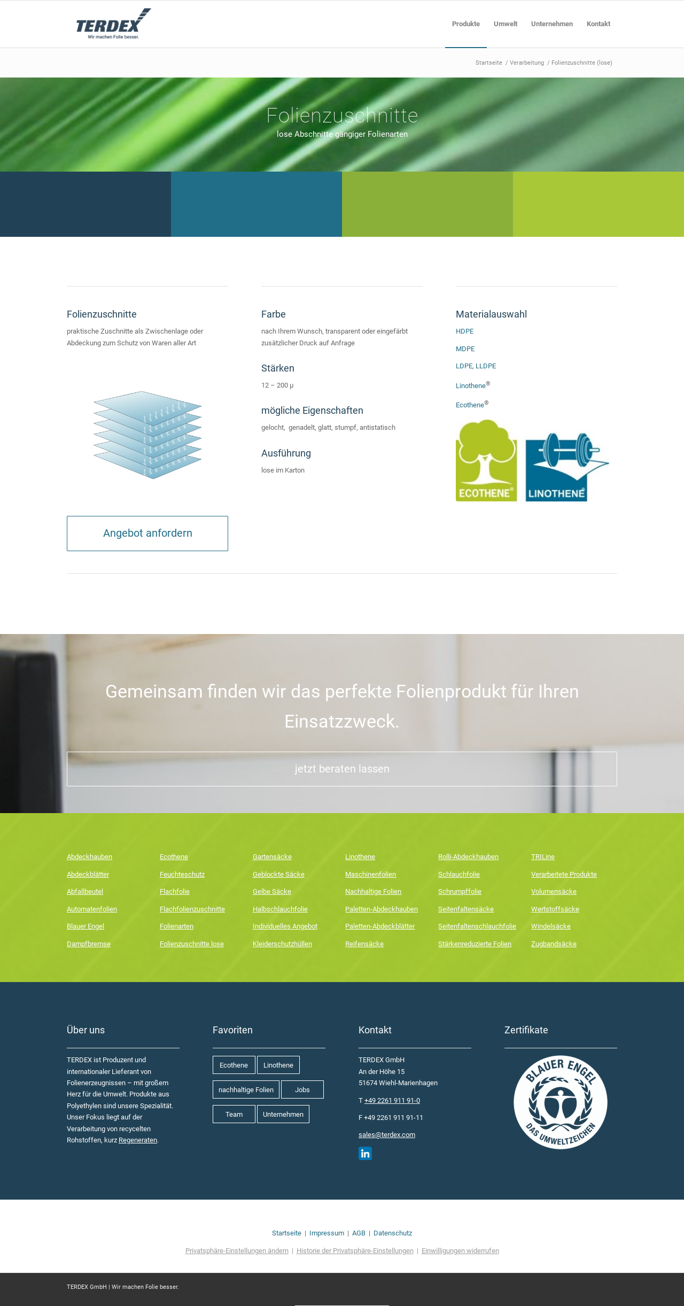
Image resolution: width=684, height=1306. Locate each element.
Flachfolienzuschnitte (192, 909)
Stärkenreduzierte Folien (474, 944)
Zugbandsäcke (554, 944)
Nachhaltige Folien (373, 891)
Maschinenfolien (370, 874)
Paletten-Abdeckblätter (380, 926)
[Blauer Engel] (560, 1102)
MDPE (465, 349)
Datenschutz (393, 1233)
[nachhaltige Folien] (246, 1089)
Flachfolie (175, 891)
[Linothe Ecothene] (532, 460)
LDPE (464, 366)
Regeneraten (138, 1140)
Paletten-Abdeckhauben (381, 909)
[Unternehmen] (283, 1114)
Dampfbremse (89, 944)
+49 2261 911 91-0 (392, 1100)
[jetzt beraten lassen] (342, 769)
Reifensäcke (364, 944)
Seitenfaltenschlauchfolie (477, 926)
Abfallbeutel (85, 891)
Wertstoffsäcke (555, 909)
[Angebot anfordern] (147, 533)
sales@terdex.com (387, 1135)
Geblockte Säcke (279, 874)
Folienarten (176, 926)
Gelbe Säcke (272, 891)
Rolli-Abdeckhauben (468, 857)
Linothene (471, 386)
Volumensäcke (554, 891)
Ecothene (470, 405)
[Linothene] (278, 1065)
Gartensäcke (272, 857)
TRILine (543, 857)
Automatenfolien (92, 909)
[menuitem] (466, 24)
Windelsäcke (551, 926)
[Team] (234, 1114)
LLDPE (486, 366)
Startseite (286, 1233)
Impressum (326, 1233)
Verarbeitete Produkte (564, 874)
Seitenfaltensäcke (466, 909)
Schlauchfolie (459, 874)
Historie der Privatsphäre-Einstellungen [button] (355, 1251)
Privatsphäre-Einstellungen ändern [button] (237, 1251)
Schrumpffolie (459, 891)
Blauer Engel (85, 926)
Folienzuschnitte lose (192, 944)
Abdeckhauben (89, 857)
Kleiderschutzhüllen (282, 944)
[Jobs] (302, 1089)
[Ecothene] (234, 1065)
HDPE (464, 331)
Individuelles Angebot (285, 926)
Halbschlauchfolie (280, 909)
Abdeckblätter (88, 874)
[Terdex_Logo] (112, 24)
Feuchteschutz (182, 874)
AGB (359, 1233)
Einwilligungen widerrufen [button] (460, 1251)
